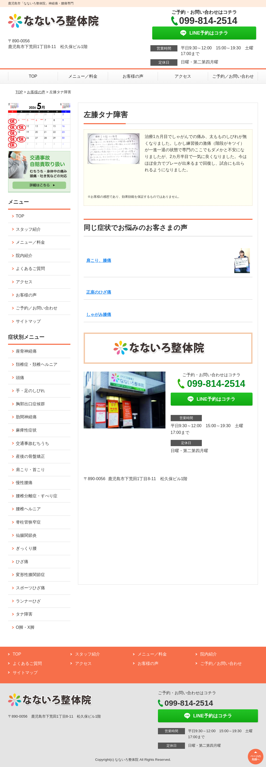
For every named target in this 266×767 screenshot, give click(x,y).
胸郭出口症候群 (30, 404)
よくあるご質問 (30, 268)
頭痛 (20, 377)
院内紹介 (24, 255)
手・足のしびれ (30, 390)
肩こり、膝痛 (98, 260)
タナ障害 (24, 614)
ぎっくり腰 (26, 548)
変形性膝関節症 (30, 574)
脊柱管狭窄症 (28, 522)
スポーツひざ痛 (30, 588)
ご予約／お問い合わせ (233, 76)
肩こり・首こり (30, 469)
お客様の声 (133, 76)
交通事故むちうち (32, 443)
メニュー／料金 (82, 76)
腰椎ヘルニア (28, 509)
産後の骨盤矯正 (30, 456)
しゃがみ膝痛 (98, 314)
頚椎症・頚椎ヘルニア (36, 364)
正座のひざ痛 (98, 292)
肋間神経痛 (26, 417)
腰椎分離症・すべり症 (36, 496)
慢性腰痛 (24, 482)
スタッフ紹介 (28, 229)
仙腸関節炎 (26, 535)
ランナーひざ (28, 601)
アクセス (183, 76)
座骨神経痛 (26, 351)
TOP (33, 76)
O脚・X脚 (25, 627)
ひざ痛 (22, 561)
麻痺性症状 (26, 430)
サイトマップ (28, 321)
